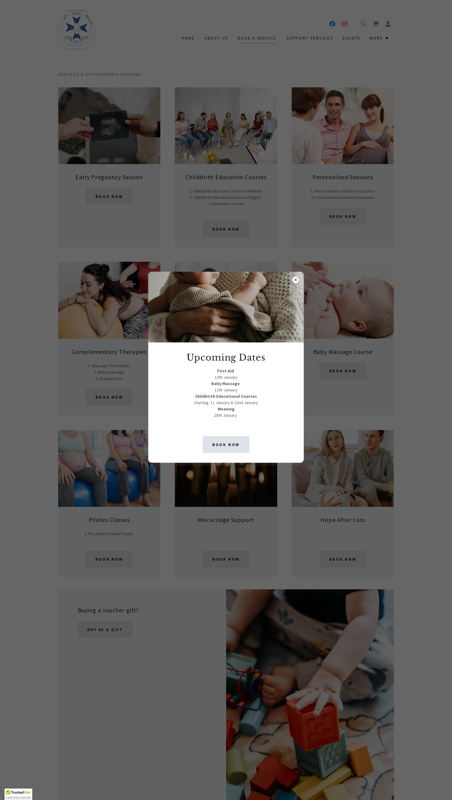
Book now (226, 444)
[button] (18, 794)
